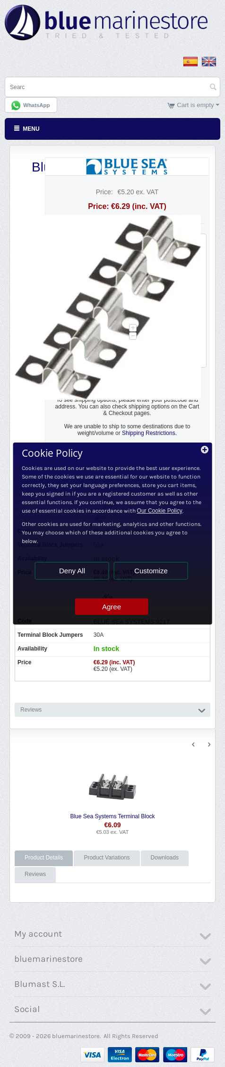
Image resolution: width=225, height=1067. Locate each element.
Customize (151, 571)
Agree (111, 607)
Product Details (44, 857)
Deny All (72, 571)
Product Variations (107, 857)
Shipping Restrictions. (149, 433)
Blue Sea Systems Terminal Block (112, 816)
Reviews (35, 874)
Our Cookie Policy (159, 510)
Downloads (165, 857)
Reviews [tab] (113, 709)
